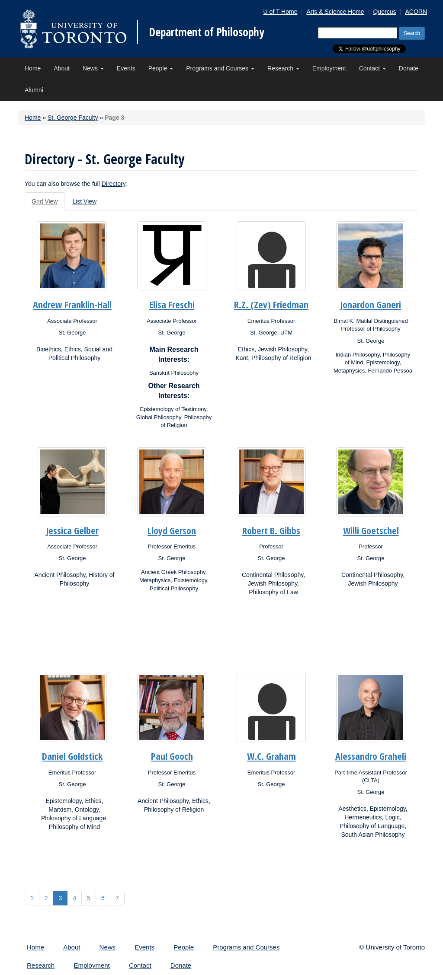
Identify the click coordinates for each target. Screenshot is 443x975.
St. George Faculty (73, 117)
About (62, 68)
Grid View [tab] (45, 201)
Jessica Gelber (72, 530)
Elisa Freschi (172, 304)
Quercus (384, 11)
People (160, 68)
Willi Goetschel (371, 530)
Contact (372, 68)
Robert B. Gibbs (271, 530)
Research (283, 68)
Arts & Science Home (335, 11)
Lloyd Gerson (172, 530)
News (93, 68)
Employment (329, 68)
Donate (408, 68)
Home (33, 68)
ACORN (416, 11)
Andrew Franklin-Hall (72, 304)
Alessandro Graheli (370, 755)
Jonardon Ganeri (370, 304)
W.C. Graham (271, 755)
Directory (113, 183)
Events (126, 68)
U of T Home (280, 11)
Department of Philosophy (206, 32)
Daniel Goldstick (72, 755)
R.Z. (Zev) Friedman (271, 304)
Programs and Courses (220, 68)
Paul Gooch (172, 755)
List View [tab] (84, 201)
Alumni (34, 89)
